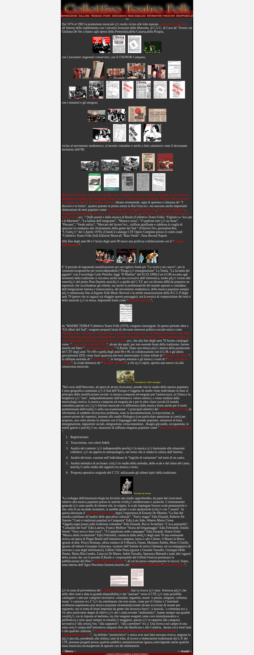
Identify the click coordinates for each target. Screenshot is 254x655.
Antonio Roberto (141, 654)
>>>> (185, 651)
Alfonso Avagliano (123, 654)
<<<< (70, 651)
